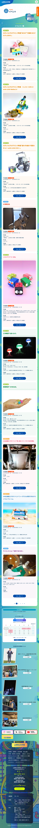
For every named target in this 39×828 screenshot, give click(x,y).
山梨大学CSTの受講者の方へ (13, 760)
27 (19, 633)
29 (28, 633)
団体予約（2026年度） (16, 753)
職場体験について (11, 758)
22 (28, 632)
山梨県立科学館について (25, 760)
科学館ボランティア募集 (25, 755)
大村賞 (9, 753)
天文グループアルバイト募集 (13, 755)
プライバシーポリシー (19, 762)
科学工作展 (25, 751)
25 (10, 633)
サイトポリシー (11, 762)
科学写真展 (20, 751)
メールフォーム (19, 788)
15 (28, 630)
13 (19, 630)
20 (19, 632)
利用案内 (10, 751)
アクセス (28, 753)
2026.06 (32, 623)
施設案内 (14, 751)
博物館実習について (20, 758)
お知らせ (24, 753)
